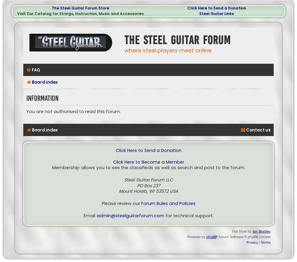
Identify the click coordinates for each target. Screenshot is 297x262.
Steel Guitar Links (216, 13)
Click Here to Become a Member (148, 162)
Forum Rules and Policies (168, 204)
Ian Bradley (262, 231)
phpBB (211, 237)
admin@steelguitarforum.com (130, 216)
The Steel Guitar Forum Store (80, 8)
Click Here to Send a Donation (216, 8)
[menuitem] (33, 70)
